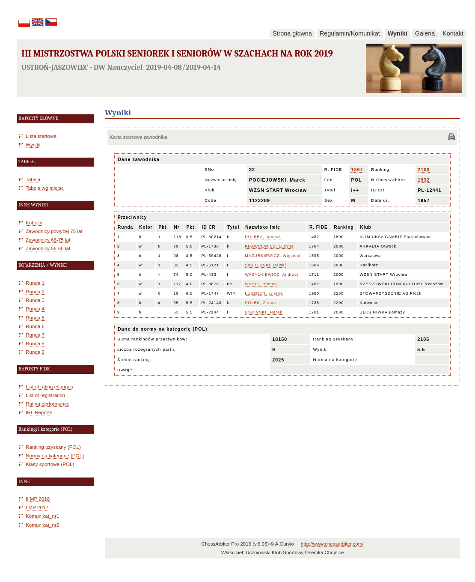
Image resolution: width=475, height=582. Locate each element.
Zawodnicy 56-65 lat (48, 248)
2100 (424, 169)
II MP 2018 (38, 498)
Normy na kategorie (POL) (55, 455)
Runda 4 (35, 308)
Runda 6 (35, 326)
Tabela (33, 179)
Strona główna (292, 33)
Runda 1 (35, 283)
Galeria (425, 33)
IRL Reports (39, 412)
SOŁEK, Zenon (260, 303)
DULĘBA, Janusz (263, 237)
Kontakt (452, 33)
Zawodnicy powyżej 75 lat (54, 231)
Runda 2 (35, 291)
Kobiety (34, 222)
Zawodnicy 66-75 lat (48, 239)
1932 (424, 179)
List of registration (45, 395)
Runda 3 (35, 300)
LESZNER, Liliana (264, 293)
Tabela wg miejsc (45, 188)
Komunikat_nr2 (42, 525)
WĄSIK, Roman (261, 284)
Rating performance (47, 403)
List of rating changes (49, 386)
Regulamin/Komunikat (350, 33)
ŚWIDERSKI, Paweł (265, 265)
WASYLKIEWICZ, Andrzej (271, 274)
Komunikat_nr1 (42, 516)
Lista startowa (41, 136)
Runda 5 (35, 317)
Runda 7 (35, 334)
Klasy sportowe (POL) (50, 464)
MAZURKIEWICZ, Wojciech (273, 256)
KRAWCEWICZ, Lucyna (269, 246)
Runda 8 (35, 343)
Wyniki (397, 33)
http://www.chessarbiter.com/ (332, 543)
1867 (357, 169)
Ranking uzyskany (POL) (53, 447)
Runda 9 (35, 352)
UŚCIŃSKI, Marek (263, 312)
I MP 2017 (37, 507)
